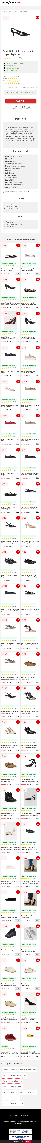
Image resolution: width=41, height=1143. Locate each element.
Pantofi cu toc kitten (10, 1092)
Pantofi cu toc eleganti (28, 1092)
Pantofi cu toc (7, 11)
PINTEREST (25, 1116)
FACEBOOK (15, 1116)
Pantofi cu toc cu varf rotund (13, 1103)
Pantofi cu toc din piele (28, 1070)
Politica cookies (20, 1124)
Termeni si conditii (9, 1122)
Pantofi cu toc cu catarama (12, 1087)
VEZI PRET (21, 100)
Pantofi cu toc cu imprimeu (12, 1081)
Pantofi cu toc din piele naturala (14, 1075)
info (18, 273)
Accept (28, 1141)
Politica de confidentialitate (27, 1122)
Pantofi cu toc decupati (11, 1098)
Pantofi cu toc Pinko (20, 11)
